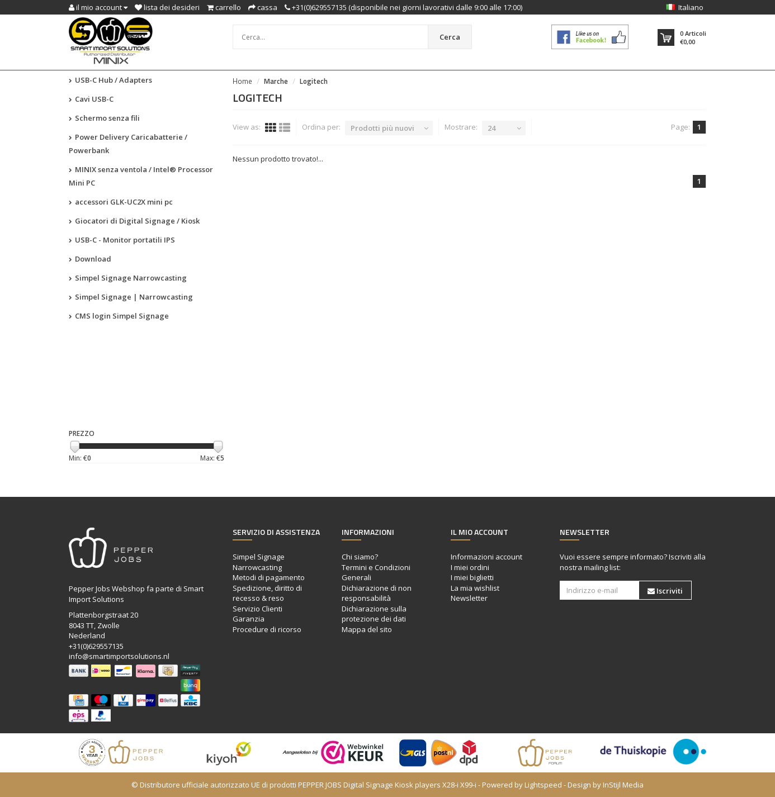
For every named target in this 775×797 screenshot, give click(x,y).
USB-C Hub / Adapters (110, 80)
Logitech (314, 81)
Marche (276, 81)
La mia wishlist (475, 588)
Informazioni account (486, 557)
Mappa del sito (367, 629)
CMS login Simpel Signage (119, 316)
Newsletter (469, 598)
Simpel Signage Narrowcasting (128, 278)
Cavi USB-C (91, 99)
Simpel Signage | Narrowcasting (131, 297)
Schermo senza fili (104, 118)
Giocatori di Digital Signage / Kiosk (134, 221)
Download (90, 259)
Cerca (450, 37)
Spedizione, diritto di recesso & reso (267, 593)
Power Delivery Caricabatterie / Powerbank (128, 143)
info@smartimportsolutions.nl (119, 656)
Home (242, 81)
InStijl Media (623, 785)
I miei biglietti (472, 577)
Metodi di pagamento (269, 577)
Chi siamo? (360, 557)
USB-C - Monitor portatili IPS (122, 240)
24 (491, 128)
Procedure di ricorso (267, 629)
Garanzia (248, 619)
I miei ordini (470, 567)
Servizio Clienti (257, 609)
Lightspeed (543, 785)
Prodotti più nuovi (382, 128)
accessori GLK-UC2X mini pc (121, 202)
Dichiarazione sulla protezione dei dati (374, 614)
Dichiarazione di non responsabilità (377, 593)
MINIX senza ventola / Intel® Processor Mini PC (141, 176)
